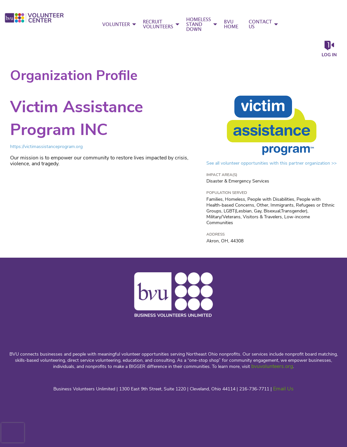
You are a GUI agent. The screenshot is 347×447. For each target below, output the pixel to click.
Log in (329, 55)
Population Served (226, 192)
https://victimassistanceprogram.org (46, 146)
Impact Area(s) (221, 174)
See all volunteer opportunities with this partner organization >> (271, 163)
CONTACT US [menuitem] (260, 24)
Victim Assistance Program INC (76, 118)
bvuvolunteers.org (272, 366)
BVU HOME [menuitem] (231, 24)
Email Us (283, 388)
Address (215, 234)
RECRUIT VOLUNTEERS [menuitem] (158, 24)
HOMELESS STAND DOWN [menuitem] (198, 24)
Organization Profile (73, 75)
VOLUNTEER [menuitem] (116, 24)
